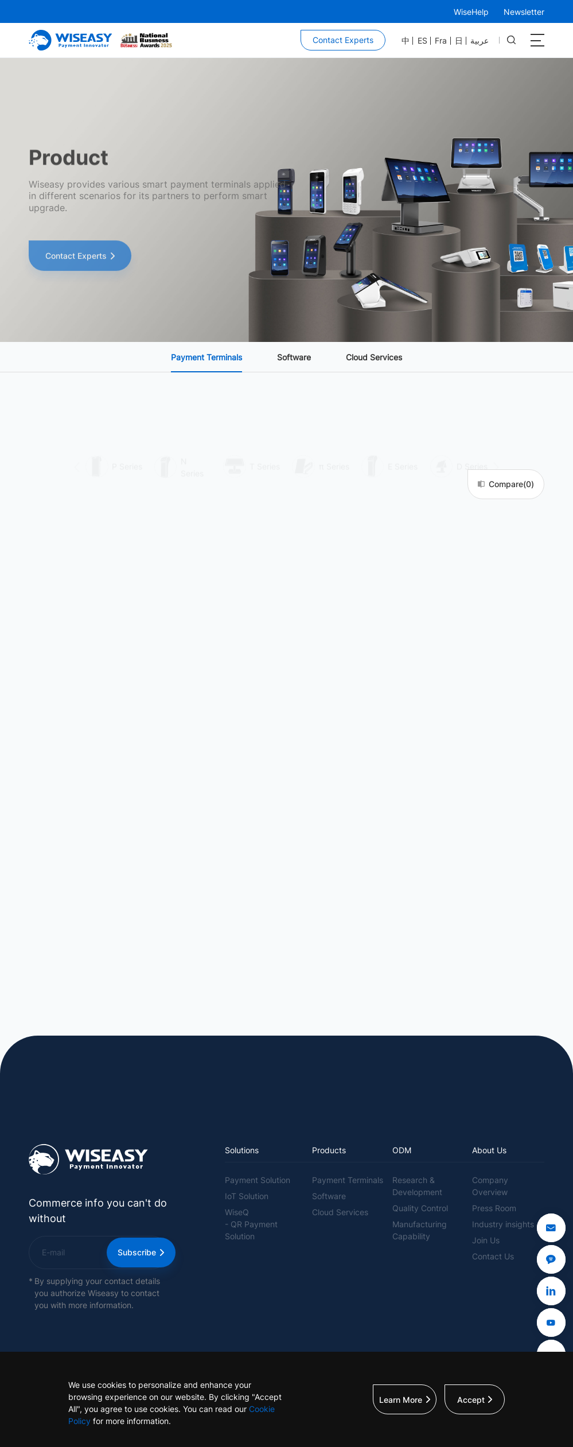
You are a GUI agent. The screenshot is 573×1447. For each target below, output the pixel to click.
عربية (479, 41)
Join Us (486, 1240)
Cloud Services (374, 357)
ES (422, 41)
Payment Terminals (206, 357)
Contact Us (493, 1256)
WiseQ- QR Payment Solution (251, 1224)
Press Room (494, 1208)
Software (294, 357)
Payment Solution (257, 1180)
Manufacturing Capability (419, 1230)
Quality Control (420, 1208)
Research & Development (417, 1186)
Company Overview (490, 1186)
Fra (441, 41)
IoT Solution (246, 1196)
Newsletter (524, 12)
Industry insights (503, 1224)
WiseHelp (471, 12)
